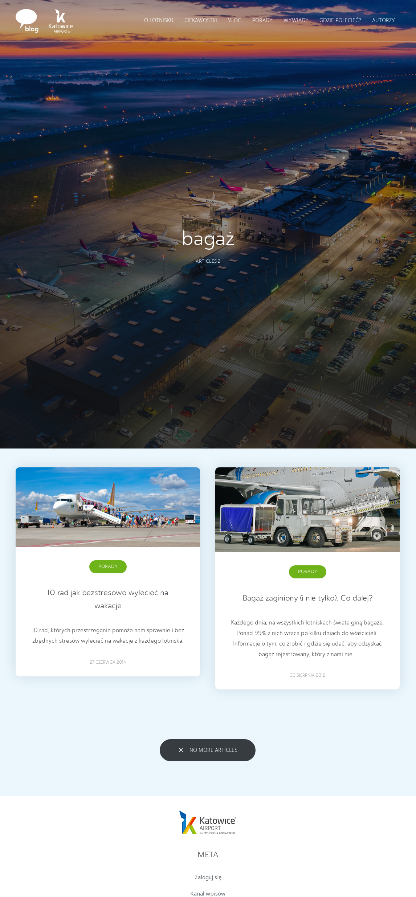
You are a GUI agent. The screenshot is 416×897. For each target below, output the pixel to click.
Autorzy (383, 20)
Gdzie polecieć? (340, 20)
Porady (262, 20)
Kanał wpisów (207, 893)
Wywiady (296, 20)
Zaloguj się (208, 877)
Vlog (234, 20)
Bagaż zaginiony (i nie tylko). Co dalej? (307, 598)
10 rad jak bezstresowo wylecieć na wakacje (107, 599)
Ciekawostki (200, 20)
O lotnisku (159, 20)
